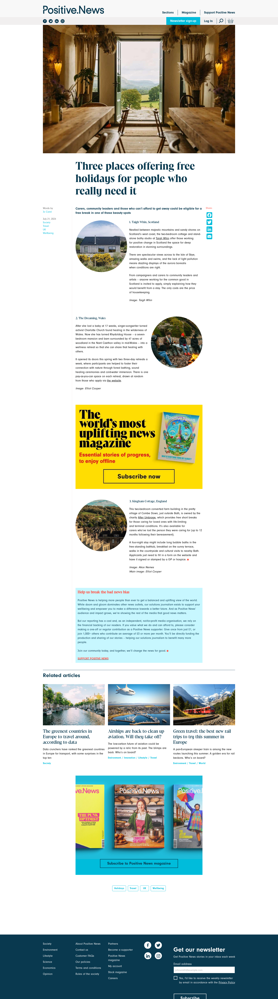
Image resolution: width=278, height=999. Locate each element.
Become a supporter (120, 949)
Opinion (47, 974)
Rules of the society (87, 974)
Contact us (82, 949)
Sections (168, 12)
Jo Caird (47, 211)
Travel (46, 226)
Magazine (189, 12)
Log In (208, 21)
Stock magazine (117, 972)
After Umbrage (147, 517)
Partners (113, 943)
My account (115, 966)
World (202, 763)
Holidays (119, 888)
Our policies (83, 961)
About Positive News (88, 943)
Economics (49, 968)
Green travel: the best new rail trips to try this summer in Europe (202, 737)
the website (114, 380)
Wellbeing (48, 233)
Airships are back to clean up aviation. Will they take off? (136, 734)
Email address (183, 964)
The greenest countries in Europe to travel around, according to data (67, 737)
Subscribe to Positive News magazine (139, 863)
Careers (113, 978)
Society (46, 222)
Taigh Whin (162, 238)
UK (44, 229)
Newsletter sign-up (183, 21)
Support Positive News (219, 12)
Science (47, 961)
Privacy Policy (227, 982)
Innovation (129, 757)
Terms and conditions (88, 968)
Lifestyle (142, 757)
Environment (114, 757)
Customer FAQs (85, 955)
